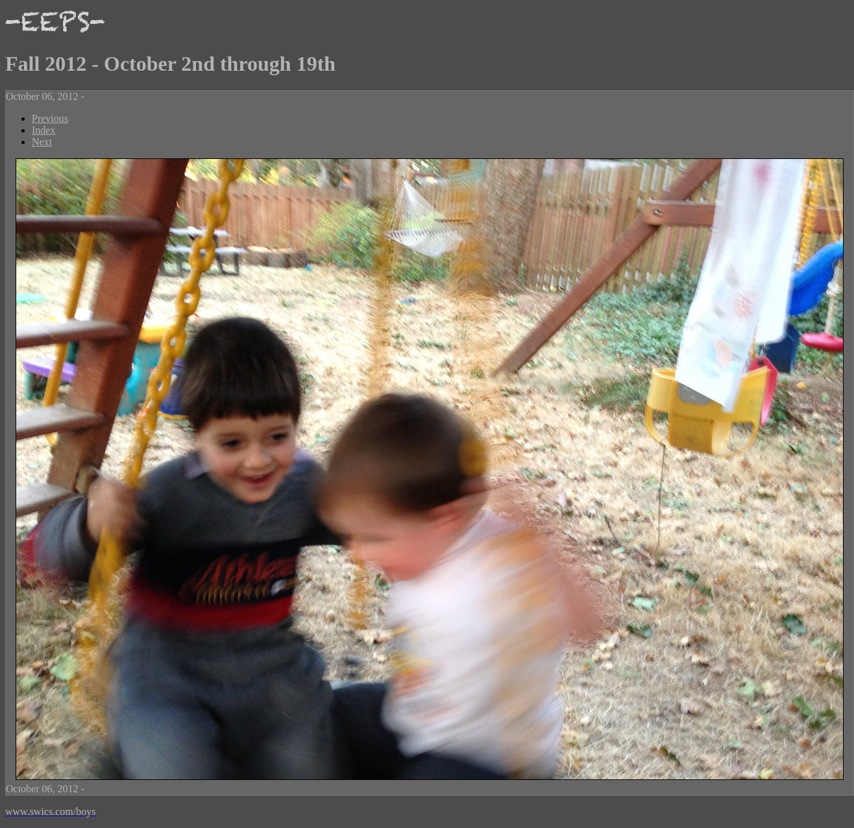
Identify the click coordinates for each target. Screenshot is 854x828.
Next (42, 141)
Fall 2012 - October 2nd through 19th (170, 63)
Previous (50, 118)
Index (43, 130)
